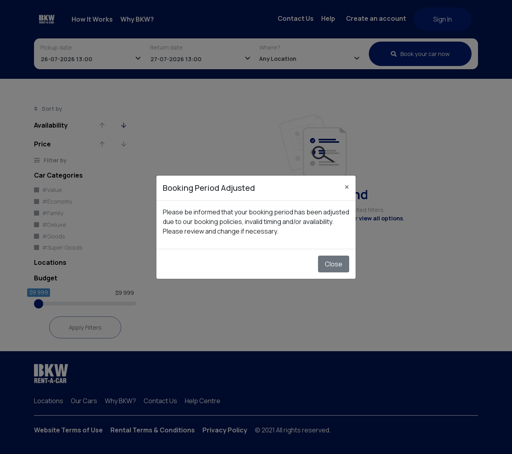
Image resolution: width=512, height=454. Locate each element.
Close (333, 264)
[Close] (347, 187)
